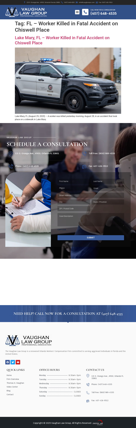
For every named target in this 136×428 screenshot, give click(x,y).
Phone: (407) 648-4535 (27, 166)
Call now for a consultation (102, 10)
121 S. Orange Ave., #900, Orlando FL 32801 (37, 153)
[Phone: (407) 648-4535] (10, 166)
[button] (77, 12)
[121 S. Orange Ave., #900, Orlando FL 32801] (10, 154)
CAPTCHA (62, 230)
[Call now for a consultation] (85, 12)
